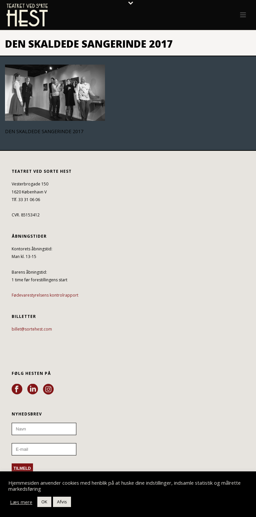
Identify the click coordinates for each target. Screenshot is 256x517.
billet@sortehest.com (32, 329)
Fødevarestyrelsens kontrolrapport (45, 295)
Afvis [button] (62, 502)
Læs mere (21, 502)
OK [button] (44, 502)
